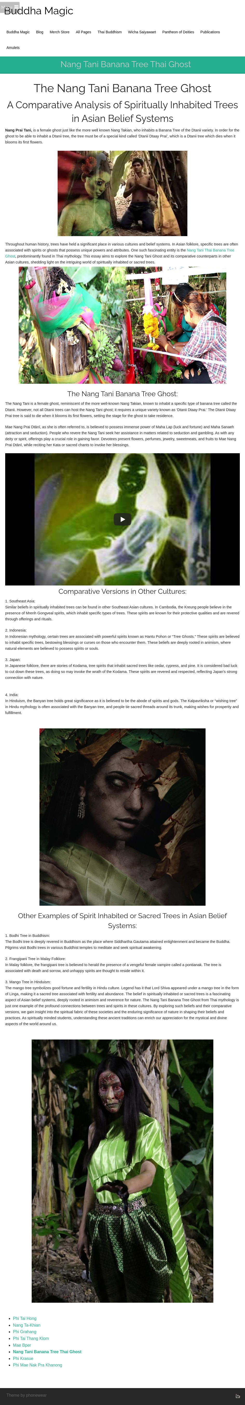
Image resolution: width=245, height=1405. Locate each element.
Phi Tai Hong (24, 1318)
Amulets (13, 48)
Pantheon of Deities (178, 32)
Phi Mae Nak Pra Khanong (37, 1365)
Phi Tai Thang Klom (31, 1338)
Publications (210, 32)
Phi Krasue (23, 1358)
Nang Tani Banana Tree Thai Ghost (47, 1352)
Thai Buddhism (110, 32)
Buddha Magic (38, 10)
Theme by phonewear (26, 1395)
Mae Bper (22, 1345)
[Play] (122, 519)
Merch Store (59, 32)
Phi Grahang (24, 1332)
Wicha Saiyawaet (142, 32)
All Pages (83, 32)
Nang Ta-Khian (26, 1325)
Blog (39, 32)
